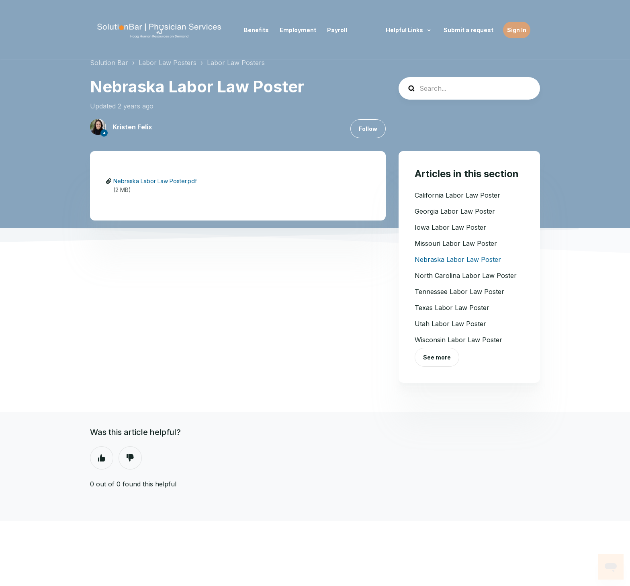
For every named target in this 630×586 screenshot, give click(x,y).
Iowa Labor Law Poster (450, 227)
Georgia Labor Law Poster (455, 211)
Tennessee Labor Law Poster (459, 292)
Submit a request (468, 30)
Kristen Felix (132, 127)
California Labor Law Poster (457, 195)
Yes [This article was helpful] (101, 458)
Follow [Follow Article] (368, 128)
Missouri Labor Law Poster (456, 243)
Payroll (337, 30)
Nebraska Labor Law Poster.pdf (155, 181)
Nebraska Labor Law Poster (458, 259)
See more (437, 357)
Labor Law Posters (167, 63)
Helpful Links (405, 30)
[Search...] (469, 88)
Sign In (516, 30)
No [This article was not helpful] (130, 458)
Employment (298, 30)
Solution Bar (109, 63)
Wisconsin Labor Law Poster (458, 340)
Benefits (256, 30)
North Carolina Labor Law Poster (466, 276)
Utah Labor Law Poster (450, 324)
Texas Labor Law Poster (452, 308)
